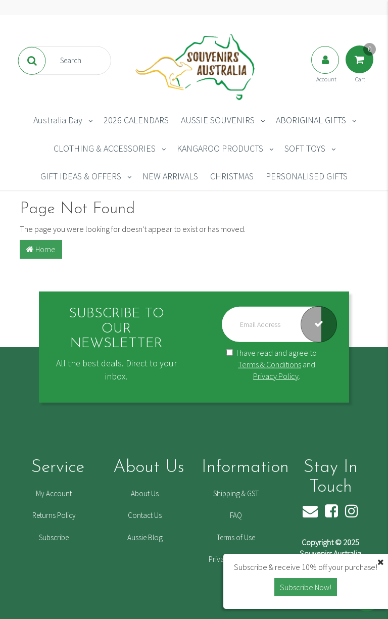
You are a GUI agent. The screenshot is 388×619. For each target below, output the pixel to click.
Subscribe (54, 537)
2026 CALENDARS (136, 120)
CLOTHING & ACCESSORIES (105, 148)
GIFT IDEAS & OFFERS (80, 176)
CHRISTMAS (232, 176)
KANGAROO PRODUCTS (220, 148)
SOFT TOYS (304, 148)
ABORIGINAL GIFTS (311, 120)
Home (41, 249)
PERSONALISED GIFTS (307, 176)
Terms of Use (236, 537)
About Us (145, 493)
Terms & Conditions (269, 364)
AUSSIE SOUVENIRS (218, 120)
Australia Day (57, 120)
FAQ (236, 515)
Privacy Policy (276, 375)
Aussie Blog (145, 537)
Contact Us (145, 515)
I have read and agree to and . (271, 364)
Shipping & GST (236, 493)
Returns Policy (54, 515)
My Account (54, 493)
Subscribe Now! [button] (305, 587)
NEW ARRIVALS (170, 176)
